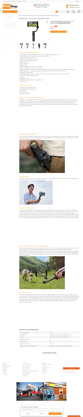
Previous (17, 31)
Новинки (44, 372)
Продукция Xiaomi (45, 367)
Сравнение (74, 12)
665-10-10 (46, 4)
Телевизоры (24, 375)
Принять (55, 413)
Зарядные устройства (26, 372)
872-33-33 (38, 5)
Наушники (44, 369)
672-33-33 (37, 4)
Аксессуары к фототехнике (27, 364)
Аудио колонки (25, 369)
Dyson (43, 374)
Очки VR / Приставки (26, 367)
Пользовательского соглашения (69, 371)
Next (49, 31)
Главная (19, 15)
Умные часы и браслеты (47, 364)
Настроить (41, 413)
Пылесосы (44, 366)
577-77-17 (46, 5)
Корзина (78, 12)
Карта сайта (5, 374)
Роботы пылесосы (26, 366)
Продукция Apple (25, 374)
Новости (4, 372)
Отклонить (28, 413)
